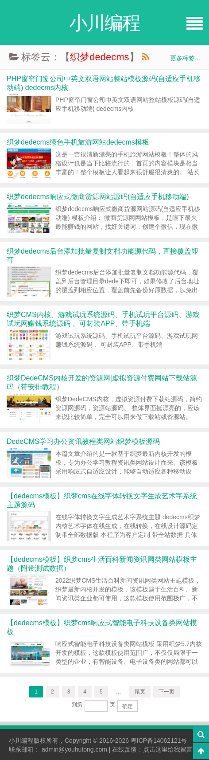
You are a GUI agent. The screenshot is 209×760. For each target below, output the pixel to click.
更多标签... (185, 58)
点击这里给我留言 (168, 749)
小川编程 (21, 740)
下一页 (166, 692)
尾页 (140, 692)
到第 (77, 704)
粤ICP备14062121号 (159, 740)
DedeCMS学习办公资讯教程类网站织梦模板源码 (83, 441)
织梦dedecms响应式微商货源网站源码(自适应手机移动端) (98, 196)
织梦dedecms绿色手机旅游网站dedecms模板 (78, 142)
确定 (127, 706)
